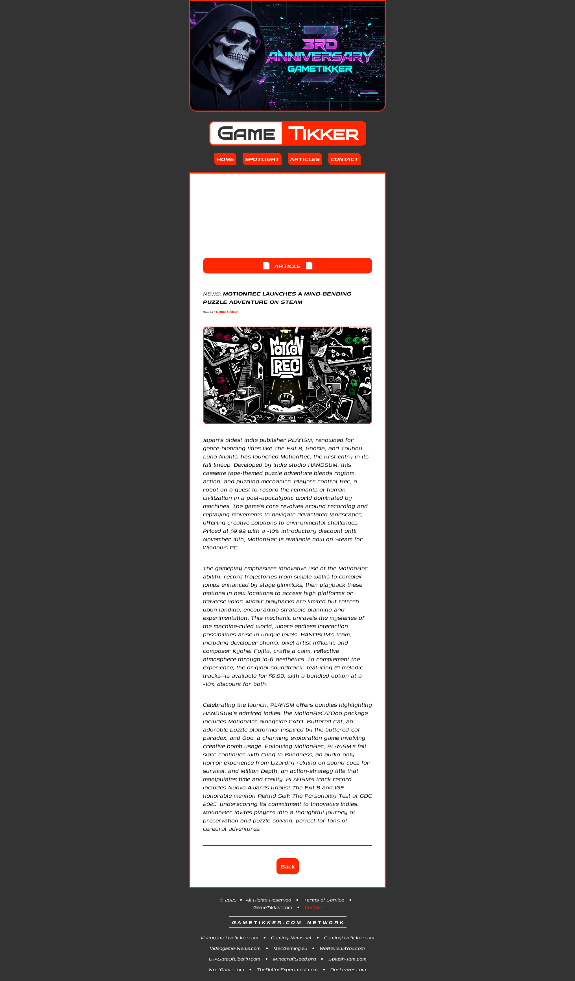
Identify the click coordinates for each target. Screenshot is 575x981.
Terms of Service (324, 899)
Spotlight (262, 159)
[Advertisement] (287, 215)
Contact (344, 159)
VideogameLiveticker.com (229, 937)
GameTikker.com (272, 907)
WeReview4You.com (342, 948)
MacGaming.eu (290, 948)
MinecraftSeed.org (294, 959)
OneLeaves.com (348, 969)
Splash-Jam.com (347, 959)
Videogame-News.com (235, 948)
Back (287, 866)
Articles (305, 159)
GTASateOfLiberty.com (234, 959)
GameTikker (227, 311)
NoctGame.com (226, 969)
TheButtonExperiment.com (287, 969)
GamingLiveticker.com (349, 937)
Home (225, 159)
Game (287, 133)
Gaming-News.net (291, 937)
